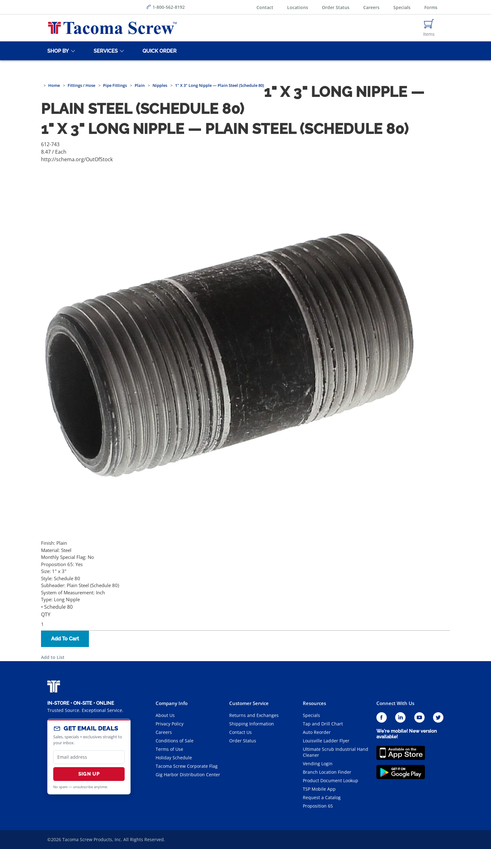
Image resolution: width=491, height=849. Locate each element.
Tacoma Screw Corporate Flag (187, 766)
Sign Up (89, 774)
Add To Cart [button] (65, 639)
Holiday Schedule (174, 758)
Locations (297, 7)
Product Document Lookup (330, 780)
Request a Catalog (322, 797)
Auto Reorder (317, 732)
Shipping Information (251, 724)
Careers (371, 7)
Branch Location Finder (327, 772)
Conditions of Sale (175, 741)
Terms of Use (169, 749)
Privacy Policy (169, 724)
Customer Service (249, 703)
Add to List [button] (53, 657)
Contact (264, 7)
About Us (165, 715)
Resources (314, 703)
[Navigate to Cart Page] (429, 28)
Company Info (172, 703)
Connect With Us (395, 703)
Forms (430, 7)
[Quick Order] (158, 50)
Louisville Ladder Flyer (326, 741)
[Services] (104, 50)
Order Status (335, 7)
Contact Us (240, 732)
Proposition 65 (318, 806)
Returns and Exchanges (254, 715)
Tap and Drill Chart (323, 724)
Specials (402, 7)
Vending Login (318, 764)
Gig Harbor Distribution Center (188, 774)
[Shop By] (57, 50)
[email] (89, 757)
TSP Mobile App (319, 789)
